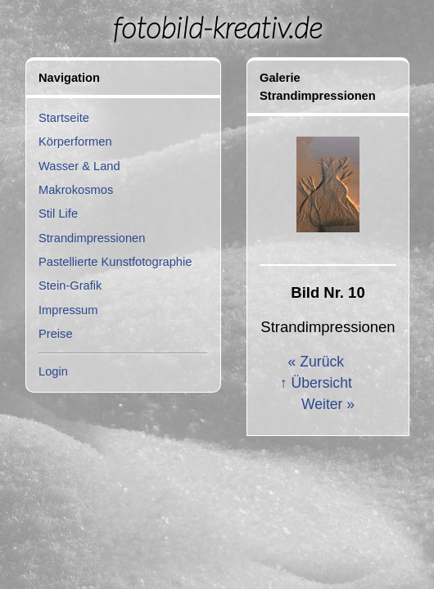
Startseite (63, 117)
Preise (55, 333)
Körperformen (75, 141)
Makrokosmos (75, 189)
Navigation (69, 77)
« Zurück (316, 361)
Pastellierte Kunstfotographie (115, 261)
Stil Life (58, 213)
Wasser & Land (79, 166)
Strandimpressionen (91, 238)
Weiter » (328, 404)
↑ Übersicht (316, 383)
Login (53, 371)
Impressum (67, 310)
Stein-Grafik (70, 285)
